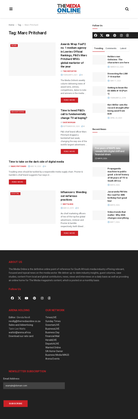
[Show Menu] (11, 9)
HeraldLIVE (51, 340)
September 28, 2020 (70, 126)
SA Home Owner (54, 351)
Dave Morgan (69, 122)
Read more (71, 99)
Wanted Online (53, 347)
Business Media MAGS (57, 355)
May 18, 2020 (34, 166)
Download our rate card (21, 336)
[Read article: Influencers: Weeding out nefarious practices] (32, 207)
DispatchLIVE (52, 343)
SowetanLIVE (52, 325)
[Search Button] (127, 9)
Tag (19, 25)
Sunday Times (53, 321)
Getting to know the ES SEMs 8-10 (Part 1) (118, 90)
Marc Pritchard (31, 25)
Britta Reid (68, 204)
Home (11, 25)
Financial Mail (52, 336)
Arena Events (52, 358)
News (14, 45)
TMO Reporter (70, 71)
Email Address (11, 378)
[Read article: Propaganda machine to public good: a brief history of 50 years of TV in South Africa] (99, 172)
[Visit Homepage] (69, 9)
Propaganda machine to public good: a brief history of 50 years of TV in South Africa (118, 174)
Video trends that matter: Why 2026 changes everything (118, 215)
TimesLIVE (51, 317)
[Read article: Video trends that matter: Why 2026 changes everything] (99, 215)
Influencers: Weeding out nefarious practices (74, 196)
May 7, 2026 (114, 222)
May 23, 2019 (67, 208)
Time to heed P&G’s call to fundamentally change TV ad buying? (74, 114)
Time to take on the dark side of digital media (36, 161)
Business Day (52, 332)
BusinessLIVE (52, 328)
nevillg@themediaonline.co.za (24, 321)
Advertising (18, 112)
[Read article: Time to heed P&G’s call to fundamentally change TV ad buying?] (32, 125)
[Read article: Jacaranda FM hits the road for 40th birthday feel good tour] (99, 195)
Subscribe (15, 403)
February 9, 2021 (69, 75)
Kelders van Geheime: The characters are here (118, 59)
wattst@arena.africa (20, 332)
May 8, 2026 (101, 158)
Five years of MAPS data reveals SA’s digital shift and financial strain (109, 151)
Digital (15, 193)
